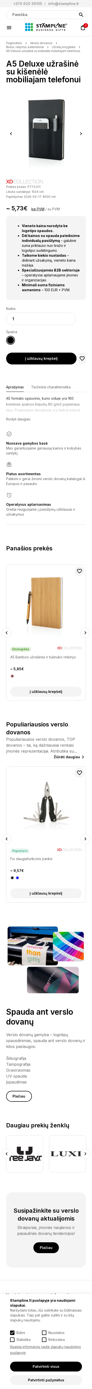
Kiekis (11, 309)
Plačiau (19, 1096)
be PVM (37, 209)
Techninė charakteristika (51, 387)
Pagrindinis (14, 43)
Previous (11, 134)
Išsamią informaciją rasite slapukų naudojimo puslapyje (45, 1350)
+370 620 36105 (27, 3)
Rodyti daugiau (18, 419)
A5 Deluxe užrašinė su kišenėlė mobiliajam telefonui (43, 51)
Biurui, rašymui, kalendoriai (25, 47)
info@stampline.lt (63, 3)
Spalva (11, 332)
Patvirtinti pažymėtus (46, 1380)
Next (81, 134)
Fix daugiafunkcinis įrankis (31, 859)
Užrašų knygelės (64, 47)
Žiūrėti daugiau (67, 757)
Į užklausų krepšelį (41, 358)
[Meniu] (9, 28)
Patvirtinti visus (46, 1366)
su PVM (54, 209)
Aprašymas (15, 387)
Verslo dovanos (41, 43)
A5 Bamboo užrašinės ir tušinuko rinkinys (43, 657)
